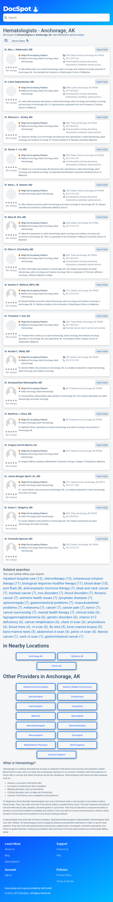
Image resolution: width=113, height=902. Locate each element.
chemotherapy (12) (58, 579)
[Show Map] (6, 40)
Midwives (35, 716)
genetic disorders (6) (62, 617)
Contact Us (62, 849)
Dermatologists (36, 696)
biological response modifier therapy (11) (52, 583)
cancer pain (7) (74, 608)
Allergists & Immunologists (35, 687)
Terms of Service (65, 881)
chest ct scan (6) (73, 622)
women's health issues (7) (38, 598)
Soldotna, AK (77, 656)
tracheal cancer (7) (22, 593)
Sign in (8, 875)
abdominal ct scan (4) (53, 632)
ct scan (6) (40, 627)
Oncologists (77, 735)
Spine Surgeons (77, 745)
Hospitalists (77, 706)
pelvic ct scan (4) (83, 632)
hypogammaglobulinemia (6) (24, 617)
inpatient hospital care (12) (23, 579)
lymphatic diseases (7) (75, 598)
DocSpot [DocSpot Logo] (20, 8)
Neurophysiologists (36, 725)
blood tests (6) (20, 627)
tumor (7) (93, 608)
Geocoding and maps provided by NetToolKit (28, 888)
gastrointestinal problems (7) (51, 603)
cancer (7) (53, 608)
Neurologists (77, 716)
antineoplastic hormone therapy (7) (49, 588)
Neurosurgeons (36, 735)
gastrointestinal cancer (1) (64, 636)
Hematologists (36, 706)
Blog (7, 855)
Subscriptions (12, 861)
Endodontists (77, 696)
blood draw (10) (96, 583)
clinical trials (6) (88, 612)
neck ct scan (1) (31, 636)
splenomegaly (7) (16, 603)
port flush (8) (12, 588)
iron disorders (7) (50, 593)
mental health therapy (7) (56, 612)
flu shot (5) (57, 627)
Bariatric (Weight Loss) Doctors (77, 687)
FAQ (58, 855)
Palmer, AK (57, 666)
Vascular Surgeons (56, 754)
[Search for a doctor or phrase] (56, 17)
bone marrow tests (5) (19, 632)
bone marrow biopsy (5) (84, 627)
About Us (10, 849)
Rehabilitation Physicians (36, 745)
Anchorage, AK (36, 656)
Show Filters (20, 40)
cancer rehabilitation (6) (42, 622)
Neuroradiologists (77, 725)
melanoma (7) (34, 608)
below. (81, 34)
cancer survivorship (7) (19, 612)
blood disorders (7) (79, 593)
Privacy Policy (63, 875)
